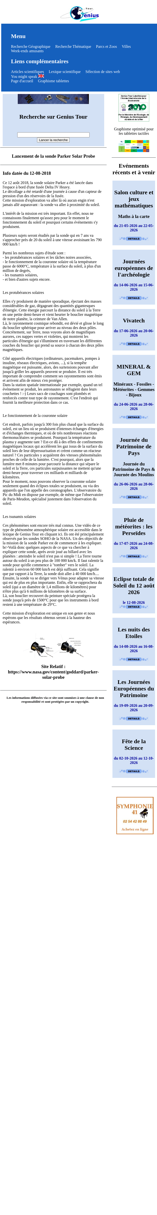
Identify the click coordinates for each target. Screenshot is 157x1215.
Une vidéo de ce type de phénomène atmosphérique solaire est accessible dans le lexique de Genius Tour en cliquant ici (52, 529)
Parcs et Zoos (106, 46)
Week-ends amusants (27, 51)
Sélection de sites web (102, 72)
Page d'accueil (22, 81)
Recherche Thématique (73, 46)
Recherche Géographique (30, 46)
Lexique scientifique (65, 72)
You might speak (27, 76)
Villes (126, 46)
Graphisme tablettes (53, 81)
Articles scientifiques (27, 72)
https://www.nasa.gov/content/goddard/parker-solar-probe (53, 674)
